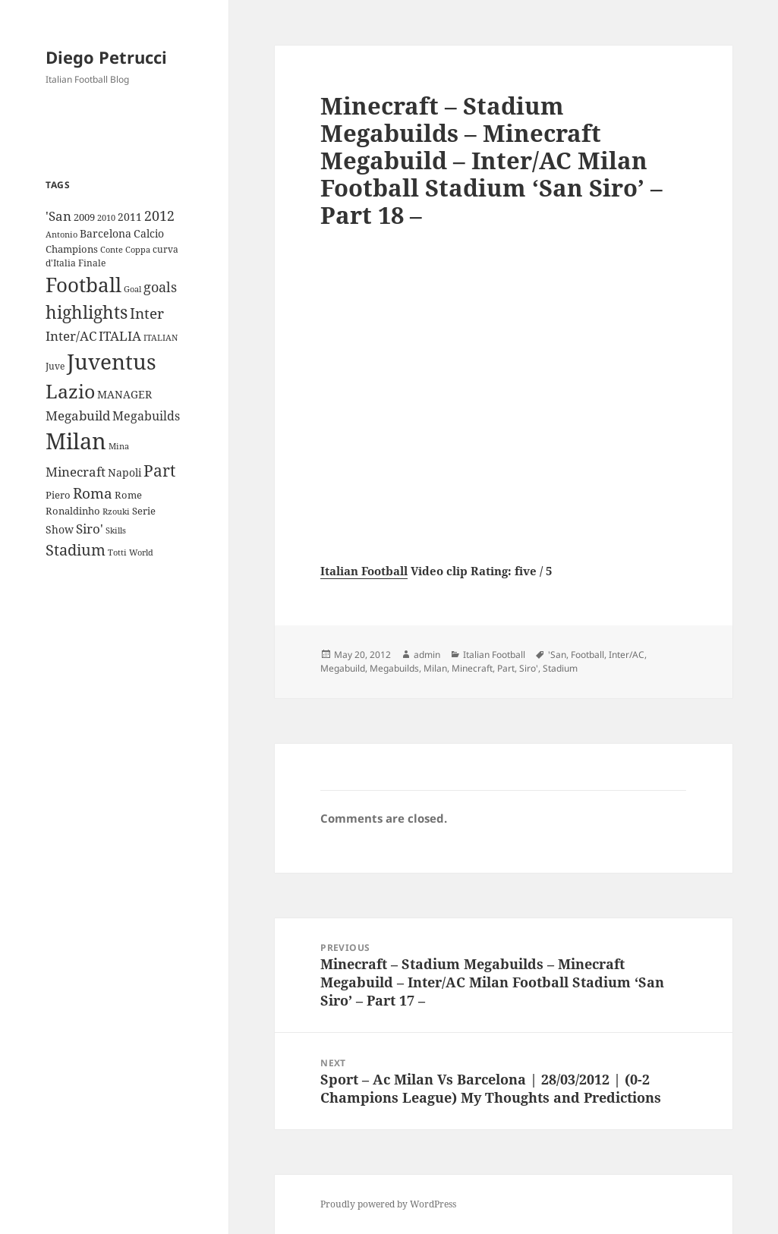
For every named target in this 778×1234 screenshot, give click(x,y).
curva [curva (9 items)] (165, 249)
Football (587, 654)
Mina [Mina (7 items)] (119, 446)
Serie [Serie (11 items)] (144, 511)
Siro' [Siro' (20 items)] (89, 528)
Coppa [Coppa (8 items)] (137, 249)
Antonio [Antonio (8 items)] (61, 234)
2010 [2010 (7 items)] (106, 217)
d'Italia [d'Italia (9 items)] (61, 263)
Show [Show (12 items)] (60, 529)
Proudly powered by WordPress (388, 1204)
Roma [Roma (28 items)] (92, 493)
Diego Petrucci (106, 57)
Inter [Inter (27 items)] (147, 313)
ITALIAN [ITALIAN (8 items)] (160, 337)
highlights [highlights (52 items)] (87, 312)
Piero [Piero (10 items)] (58, 495)
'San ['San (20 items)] (58, 216)
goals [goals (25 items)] (160, 287)
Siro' (528, 668)
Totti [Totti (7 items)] (117, 552)
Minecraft (472, 668)
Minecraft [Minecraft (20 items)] (76, 471)
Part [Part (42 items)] (159, 470)
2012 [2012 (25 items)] (159, 215)
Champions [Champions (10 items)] (72, 249)
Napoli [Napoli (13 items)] (124, 472)
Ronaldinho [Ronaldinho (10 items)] (73, 511)
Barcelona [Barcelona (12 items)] (105, 233)
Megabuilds (394, 668)
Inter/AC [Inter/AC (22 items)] (71, 335)
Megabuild (342, 668)
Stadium (560, 668)
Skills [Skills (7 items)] (116, 530)
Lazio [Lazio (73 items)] (70, 391)
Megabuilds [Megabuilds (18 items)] (146, 416)
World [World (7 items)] (141, 552)
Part (506, 668)
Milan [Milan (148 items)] (76, 441)
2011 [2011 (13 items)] (130, 216)
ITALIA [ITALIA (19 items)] (120, 336)
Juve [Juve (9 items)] (55, 366)
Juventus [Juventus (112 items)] (111, 362)
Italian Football (364, 570)
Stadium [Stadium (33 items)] (76, 550)
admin (427, 654)
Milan (435, 668)
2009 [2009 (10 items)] (84, 217)
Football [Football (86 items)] (83, 284)
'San (557, 654)
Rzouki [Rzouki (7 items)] (116, 511)
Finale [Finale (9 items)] (92, 263)
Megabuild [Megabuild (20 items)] (78, 415)
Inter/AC (626, 654)
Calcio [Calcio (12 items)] (149, 233)
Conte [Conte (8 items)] (111, 249)
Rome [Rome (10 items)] (128, 495)
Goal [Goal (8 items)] (132, 288)
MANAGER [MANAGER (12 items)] (124, 394)
